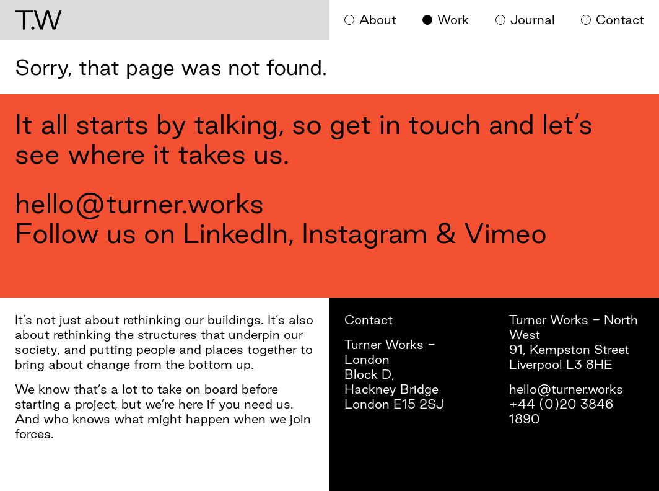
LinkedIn (235, 233)
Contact (620, 19)
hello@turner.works (139, 203)
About (377, 19)
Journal (532, 19)
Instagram (364, 233)
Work (453, 19)
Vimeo (505, 233)
